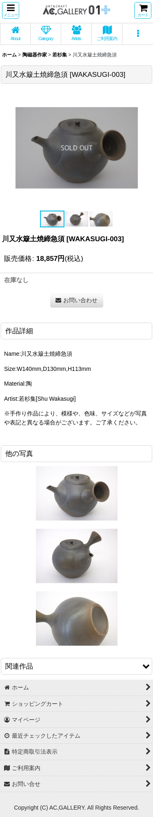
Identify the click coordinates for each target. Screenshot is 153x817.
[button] (10, 10)
